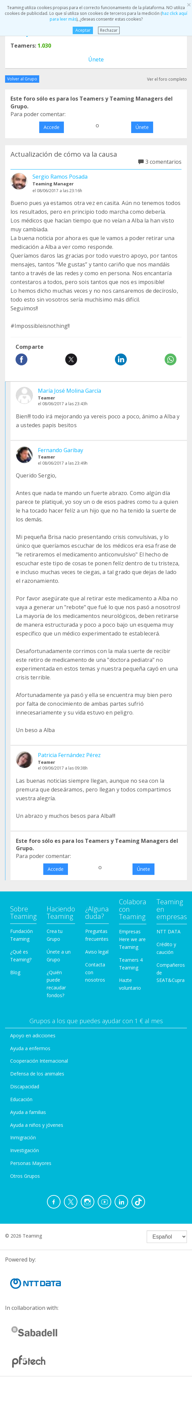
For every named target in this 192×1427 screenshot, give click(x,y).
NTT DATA (169, 931)
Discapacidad (24, 1086)
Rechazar (109, 30)
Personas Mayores (30, 1163)
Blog (15, 972)
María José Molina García (69, 390)
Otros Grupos (25, 1176)
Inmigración (23, 1137)
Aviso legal (97, 952)
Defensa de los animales (37, 1073)
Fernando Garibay (60, 450)
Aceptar (82, 30)
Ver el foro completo (167, 79)
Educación (21, 1099)
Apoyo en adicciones (32, 1035)
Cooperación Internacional (39, 1061)
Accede (51, 127)
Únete (96, 59)
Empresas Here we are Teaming (132, 939)
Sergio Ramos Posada (60, 176)
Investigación (24, 1150)
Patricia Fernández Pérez (69, 755)
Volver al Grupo (22, 79)
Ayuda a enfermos (30, 1048)
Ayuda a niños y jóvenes (36, 1125)
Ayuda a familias (28, 1112)
